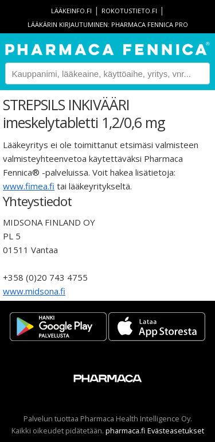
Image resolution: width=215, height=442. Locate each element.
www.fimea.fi (28, 186)
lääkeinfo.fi (71, 10)
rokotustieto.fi (129, 10)
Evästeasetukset (175, 430)
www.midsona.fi (34, 291)
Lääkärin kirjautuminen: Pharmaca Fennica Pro (108, 24)
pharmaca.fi (125, 430)
